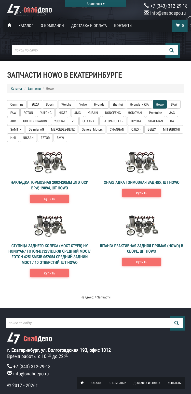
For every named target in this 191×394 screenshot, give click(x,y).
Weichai (66, 104)
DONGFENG (113, 113)
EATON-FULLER (113, 121)
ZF (73, 121)
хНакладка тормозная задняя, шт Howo (141, 182)
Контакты (123, 25)
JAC (172, 113)
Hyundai (99, 104)
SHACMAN (155, 121)
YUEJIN (93, 113)
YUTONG (46, 113)
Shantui (117, 104)
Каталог (25, 25)
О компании (52, 25)
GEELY (152, 129)
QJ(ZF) (135, 129)
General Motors (92, 129)
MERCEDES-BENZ (63, 129)
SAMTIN (16, 129)
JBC (13, 121)
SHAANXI (89, 121)
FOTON (28, 113)
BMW (60, 138)
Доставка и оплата (89, 25)
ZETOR (45, 138)
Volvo (83, 104)
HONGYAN (135, 113)
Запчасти (34, 88)
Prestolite (155, 113)
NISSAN (28, 138)
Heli (13, 138)
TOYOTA (135, 121)
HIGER (63, 113)
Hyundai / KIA (139, 104)
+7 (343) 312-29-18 (166, 6)
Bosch (50, 104)
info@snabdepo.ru (165, 13)
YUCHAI (59, 121)
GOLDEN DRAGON (35, 121)
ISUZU (34, 104)
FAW (13, 113)
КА (172, 121)
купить (49, 198)
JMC (77, 113)
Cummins (16, 104)
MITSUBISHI (171, 129)
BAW (174, 104)
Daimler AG (36, 129)
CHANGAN (117, 129)
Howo (160, 104)
